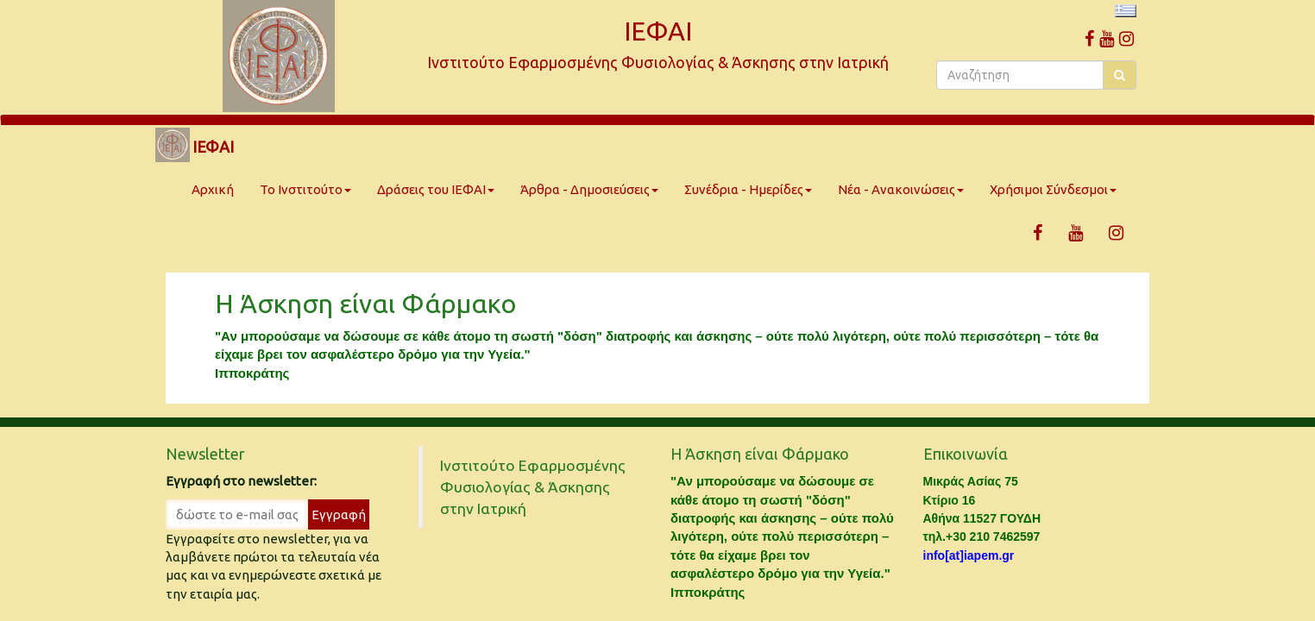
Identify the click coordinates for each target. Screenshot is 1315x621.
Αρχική (213, 189)
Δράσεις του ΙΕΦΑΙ (435, 189)
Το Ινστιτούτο (305, 189)
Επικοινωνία (965, 453)
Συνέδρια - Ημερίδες (748, 189)
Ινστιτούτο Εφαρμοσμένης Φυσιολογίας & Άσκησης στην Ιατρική (533, 487)
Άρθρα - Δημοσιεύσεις (589, 189)
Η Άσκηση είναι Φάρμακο (365, 303)
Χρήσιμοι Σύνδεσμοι (1053, 189)
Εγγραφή (338, 514)
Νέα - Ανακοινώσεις (901, 189)
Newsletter (205, 453)
